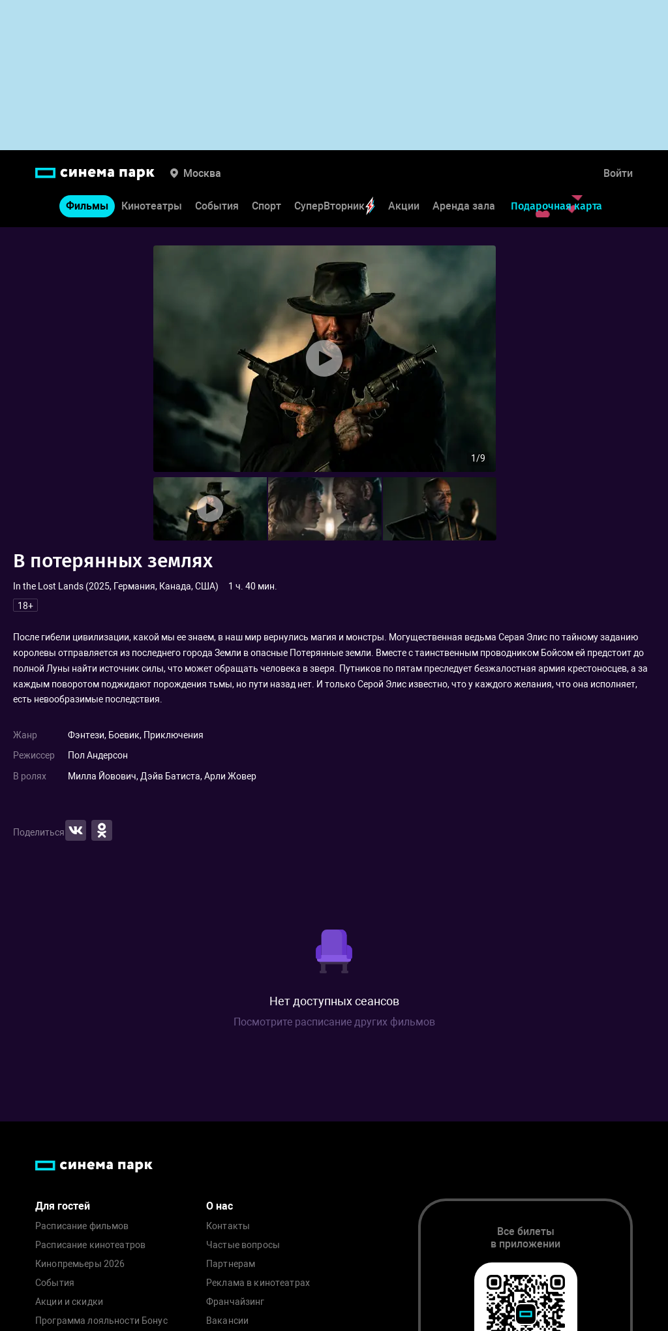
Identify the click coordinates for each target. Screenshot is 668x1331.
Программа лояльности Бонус (101, 1321)
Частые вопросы (243, 1245)
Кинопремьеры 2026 (80, 1264)
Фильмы (87, 206)
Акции (403, 206)
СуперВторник (334, 205)
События (217, 206)
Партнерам (230, 1264)
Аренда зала (464, 206)
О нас (219, 1206)
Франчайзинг (235, 1302)
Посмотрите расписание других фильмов (334, 1022)
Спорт (266, 206)
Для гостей (62, 1206)
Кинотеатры (151, 206)
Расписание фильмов (82, 1226)
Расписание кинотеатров (90, 1245)
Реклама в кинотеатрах (258, 1283)
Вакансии (227, 1321)
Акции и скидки (69, 1302)
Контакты (228, 1226)
